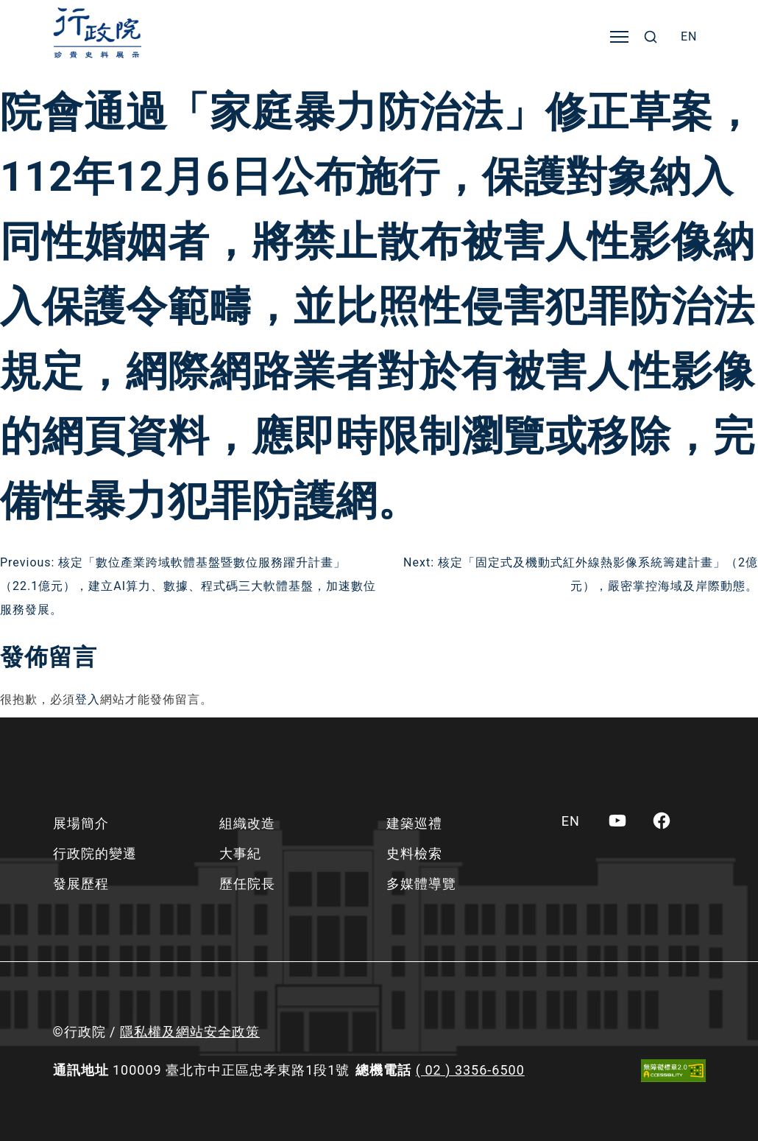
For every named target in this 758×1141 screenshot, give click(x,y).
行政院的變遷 (95, 853)
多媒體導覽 (421, 883)
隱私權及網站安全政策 (190, 1031)
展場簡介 (81, 823)
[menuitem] (689, 37)
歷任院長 (247, 883)
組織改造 (247, 823)
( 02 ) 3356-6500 (470, 1070)
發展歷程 (81, 883)
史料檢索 (414, 853)
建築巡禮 (414, 823)
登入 (87, 699)
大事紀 (240, 853)
